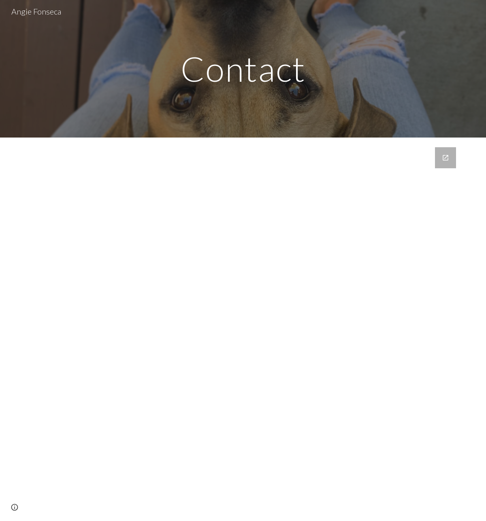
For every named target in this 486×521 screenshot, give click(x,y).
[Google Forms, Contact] (243, 329)
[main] (243, 68)
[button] (14, 507)
